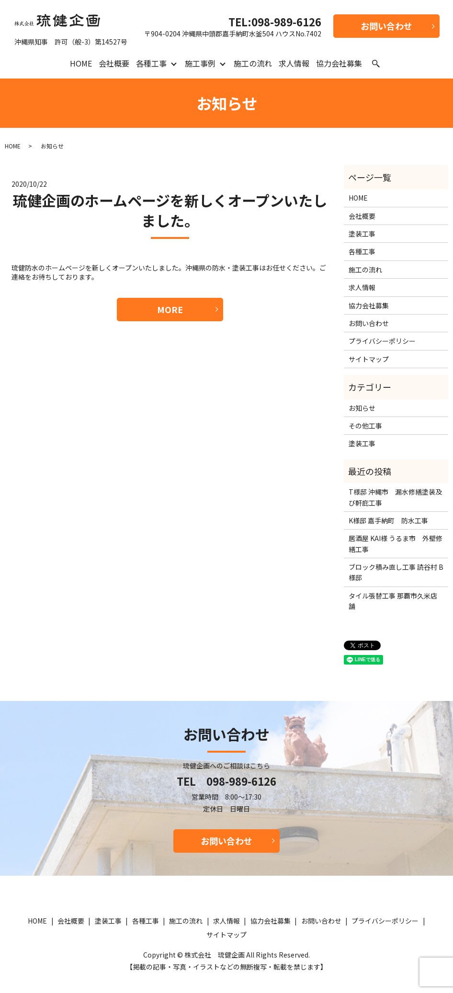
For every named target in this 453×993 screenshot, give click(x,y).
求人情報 (294, 63)
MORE (170, 309)
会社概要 (114, 63)
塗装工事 (362, 233)
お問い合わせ (386, 26)
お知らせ (362, 408)
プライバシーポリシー (382, 341)
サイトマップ (369, 359)
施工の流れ (253, 63)
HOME (81, 63)
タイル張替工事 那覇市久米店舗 (393, 601)
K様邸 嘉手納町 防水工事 (388, 520)
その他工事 (365, 425)
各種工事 (151, 63)
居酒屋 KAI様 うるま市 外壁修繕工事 (395, 543)
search (376, 63)
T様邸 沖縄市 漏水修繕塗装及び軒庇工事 (395, 497)
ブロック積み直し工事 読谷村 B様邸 (396, 572)
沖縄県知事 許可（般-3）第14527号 (70, 27)
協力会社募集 (339, 63)
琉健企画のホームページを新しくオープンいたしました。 (170, 210)
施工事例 (200, 63)
